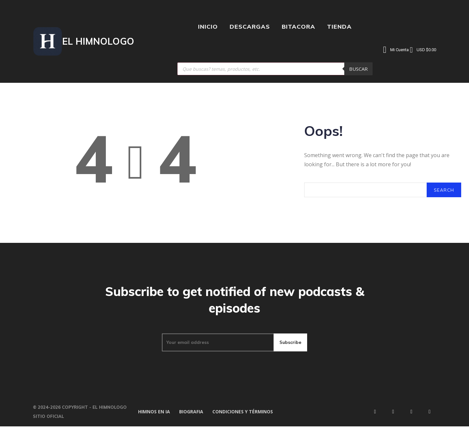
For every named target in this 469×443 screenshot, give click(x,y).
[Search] (443, 195)
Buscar (358, 69)
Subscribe (290, 357)
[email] (217, 357)
